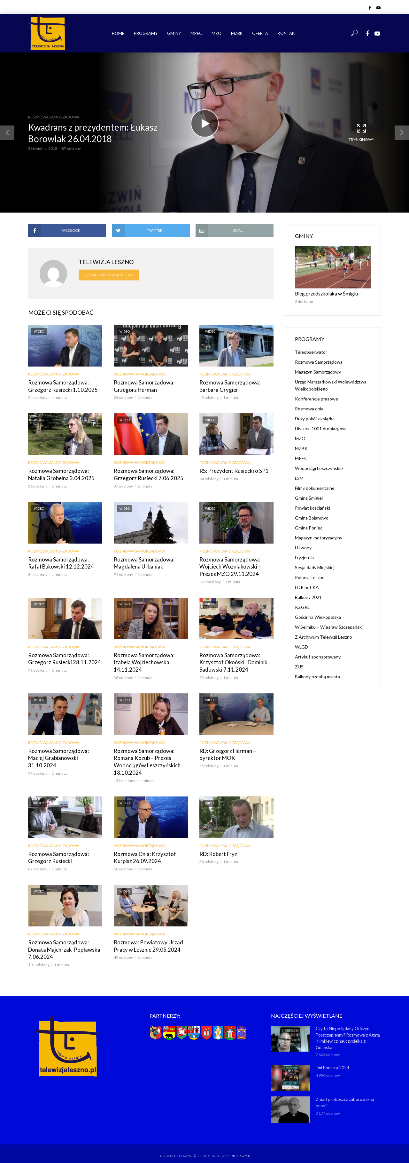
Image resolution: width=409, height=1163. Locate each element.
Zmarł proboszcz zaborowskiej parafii (344, 1095)
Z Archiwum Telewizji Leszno (323, 636)
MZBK (237, 33)
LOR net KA (307, 586)
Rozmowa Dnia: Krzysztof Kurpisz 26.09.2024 (142, 852)
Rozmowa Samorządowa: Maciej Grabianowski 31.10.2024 (64, 750)
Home (118, 33)
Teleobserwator (311, 351)
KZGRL (302, 606)
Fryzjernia (304, 557)
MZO (216, 33)
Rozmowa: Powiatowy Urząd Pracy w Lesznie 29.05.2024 (146, 940)
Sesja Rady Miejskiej (315, 566)
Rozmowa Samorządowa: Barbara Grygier (227, 385)
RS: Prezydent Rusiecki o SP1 (231, 470)
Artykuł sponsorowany (318, 656)
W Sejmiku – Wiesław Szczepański (329, 626)
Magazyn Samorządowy (318, 371)
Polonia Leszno (310, 576)
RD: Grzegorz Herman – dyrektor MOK (236, 750)
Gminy (174, 33)
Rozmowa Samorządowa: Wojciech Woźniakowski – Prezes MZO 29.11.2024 (236, 565)
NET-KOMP (240, 1149)
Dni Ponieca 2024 (332, 1060)
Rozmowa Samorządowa (53, 117)
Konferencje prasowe (316, 398)
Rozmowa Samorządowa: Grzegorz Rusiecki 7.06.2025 (145, 473)
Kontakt (287, 33)
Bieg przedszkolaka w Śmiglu (323, 293)
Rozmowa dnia (309, 408)
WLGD (301, 646)
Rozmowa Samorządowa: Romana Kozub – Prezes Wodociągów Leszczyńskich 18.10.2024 (145, 757)
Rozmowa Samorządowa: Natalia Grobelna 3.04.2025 (64, 473)
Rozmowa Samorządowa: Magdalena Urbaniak (141, 561)
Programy (146, 33)
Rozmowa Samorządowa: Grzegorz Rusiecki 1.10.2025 (60, 385)
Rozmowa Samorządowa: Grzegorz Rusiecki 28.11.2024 (61, 656)
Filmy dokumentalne (315, 487)
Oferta (260, 33)
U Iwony (303, 547)
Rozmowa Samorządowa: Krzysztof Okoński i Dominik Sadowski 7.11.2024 (231, 659)
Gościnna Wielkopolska (318, 616)
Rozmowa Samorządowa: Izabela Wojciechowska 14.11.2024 (150, 656)
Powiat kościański (312, 507)
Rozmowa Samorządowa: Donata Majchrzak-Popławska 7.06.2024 (65, 940)
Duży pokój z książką (315, 418)
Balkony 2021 (308, 596)
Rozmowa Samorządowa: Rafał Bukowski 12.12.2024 (62, 561)
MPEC (196, 33)
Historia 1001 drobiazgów (320, 428)
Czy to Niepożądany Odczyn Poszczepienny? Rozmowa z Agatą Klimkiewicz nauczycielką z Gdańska (348, 1031)
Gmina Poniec (308, 527)
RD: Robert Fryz (217, 849)
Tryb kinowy (361, 132)
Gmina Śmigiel (309, 497)
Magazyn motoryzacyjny (318, 537)
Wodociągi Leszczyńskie (319, 467)
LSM (299, 477)
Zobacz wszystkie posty (108, 274)
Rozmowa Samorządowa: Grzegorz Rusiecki (56, 852)
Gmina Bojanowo (311, 517)
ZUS (299, 666)
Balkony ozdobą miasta (317, 676)
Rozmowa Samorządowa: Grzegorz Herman (141, 385)
